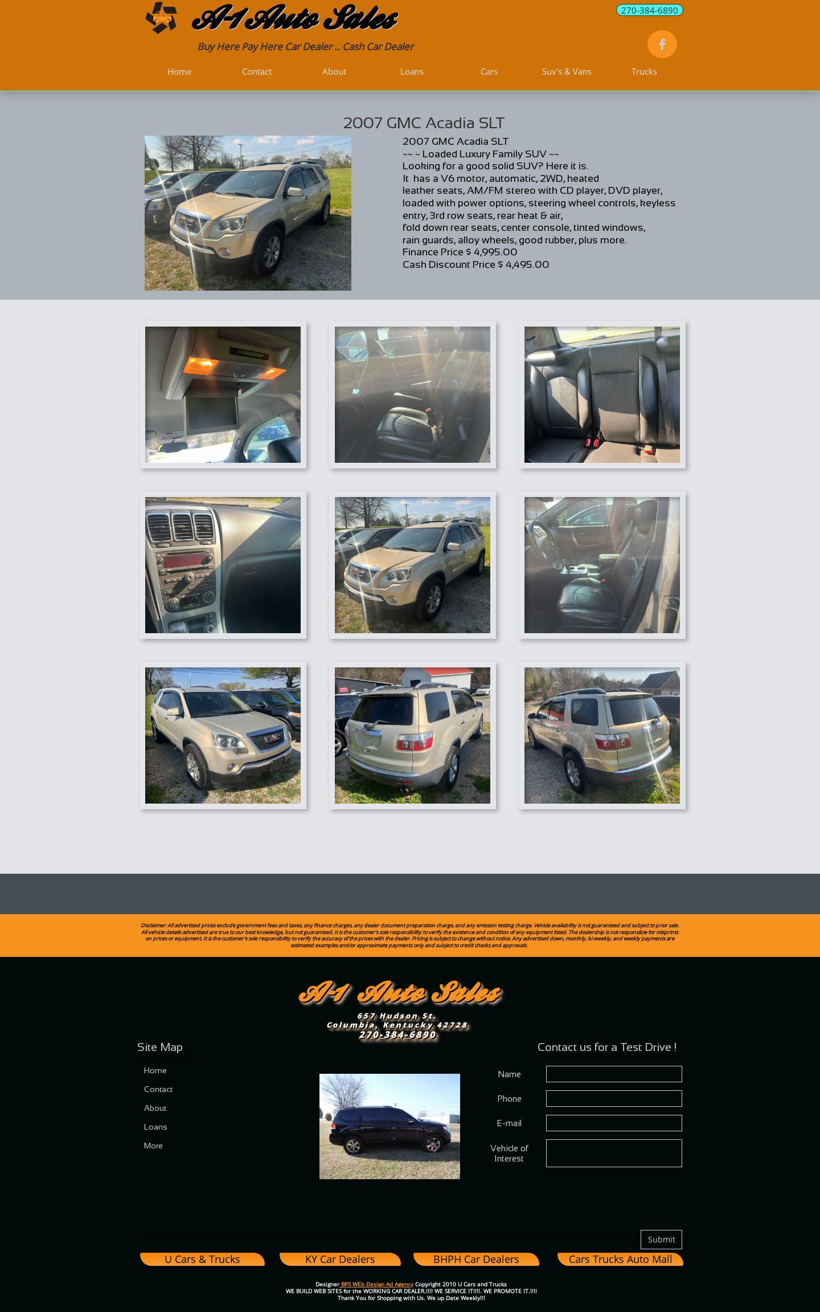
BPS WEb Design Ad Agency (376, 1284)
